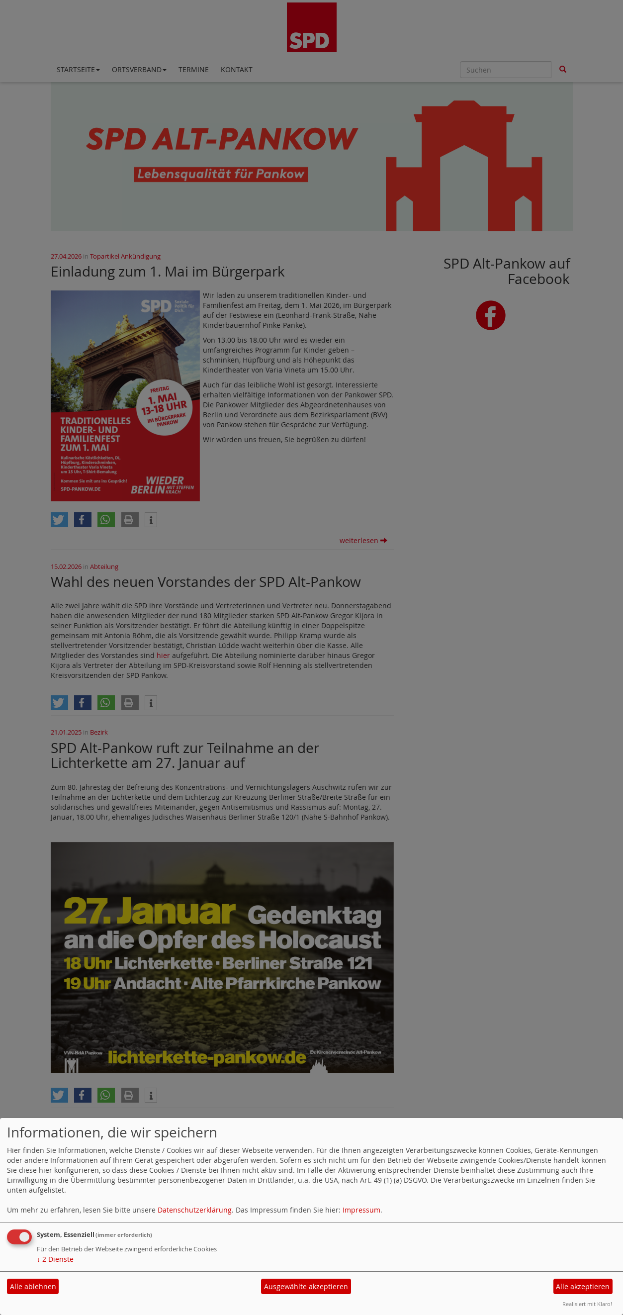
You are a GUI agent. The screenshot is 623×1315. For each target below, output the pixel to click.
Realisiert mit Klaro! (587, 1304)
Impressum (361, 1210)
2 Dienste (55, 1259)
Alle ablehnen (33, 1286)
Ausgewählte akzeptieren (306, 1286)
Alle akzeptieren (583, 1286)
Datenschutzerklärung (195, 1210)
